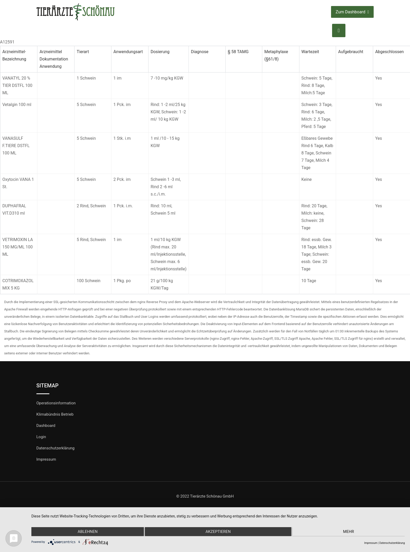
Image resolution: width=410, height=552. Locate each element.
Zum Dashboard (352, 11)
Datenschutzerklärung (55, 448)
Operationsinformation (56, 403)
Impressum (46, 459)
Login (41, 436)
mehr (349, 531)
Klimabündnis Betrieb (54, 414)
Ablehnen (87, 531)
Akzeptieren (218, 531)
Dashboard (45, 425)
